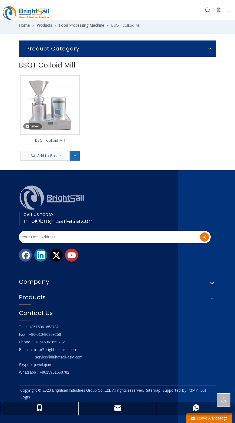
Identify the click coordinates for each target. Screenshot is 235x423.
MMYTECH (198, 390)
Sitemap (153, 390)
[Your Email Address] (105, 237)
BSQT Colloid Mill (50, 140)
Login (25, 397)
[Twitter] (56, 255)
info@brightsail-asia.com (59, 220)
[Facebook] (25, 255)
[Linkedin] (40, 255)
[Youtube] (71, 255)
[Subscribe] (204, 237)
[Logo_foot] (52, 197)
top (224, 400)
